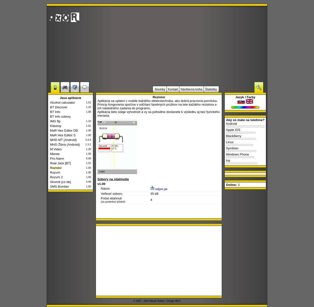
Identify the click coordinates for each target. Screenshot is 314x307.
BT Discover (58, 107)
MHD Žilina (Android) (65, 144)
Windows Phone (245, 156)
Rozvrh (55, 172)
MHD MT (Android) (63, 140)
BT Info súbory (60, 116)
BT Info (55, 112)
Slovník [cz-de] (60, 182)
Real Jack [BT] (60, 163)
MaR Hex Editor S (63, 135)
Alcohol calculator (62, 102)
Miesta (54, 154)
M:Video (56, 149)
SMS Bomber (59, 186)
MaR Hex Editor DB (64, 130)
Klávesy (55, 126)
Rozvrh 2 (56, 177)
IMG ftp (55, 121)
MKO (178, 301)
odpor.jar (159, 189)
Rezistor (56, 168)
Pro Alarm (57, 158)
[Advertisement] (207, 44)
